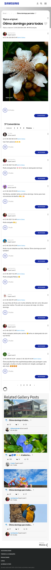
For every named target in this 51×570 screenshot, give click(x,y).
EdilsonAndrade (15, 428)
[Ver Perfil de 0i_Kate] (10, 133)
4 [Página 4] (23, 128)
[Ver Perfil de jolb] (9, 353)
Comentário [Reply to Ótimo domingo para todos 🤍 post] (41, 115)
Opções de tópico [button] (44, 18)
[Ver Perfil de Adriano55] (11, 185)
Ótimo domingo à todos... (19, 420)
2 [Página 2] (17, 128)
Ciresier (12, 463)
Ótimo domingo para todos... (20, 490)
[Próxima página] (30, 128)
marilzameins (14, 498)
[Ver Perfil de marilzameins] (11, 33)
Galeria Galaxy (21, 37)
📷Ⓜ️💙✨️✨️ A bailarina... (20, 455)
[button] (45, 33)
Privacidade (5, 557)
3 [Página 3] (20, 128)
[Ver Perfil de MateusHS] (10, 240)
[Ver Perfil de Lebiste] (10, 294)
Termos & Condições (8, 554)
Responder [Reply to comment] (41, 152)
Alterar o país (6, 564)
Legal (3, 561)
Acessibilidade (6, 550)
